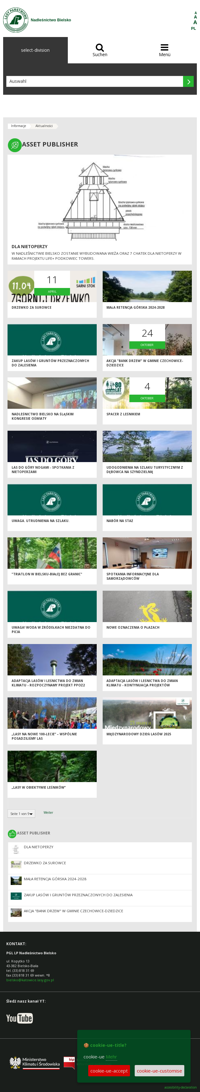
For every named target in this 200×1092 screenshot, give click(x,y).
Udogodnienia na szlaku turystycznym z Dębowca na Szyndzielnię (144, 469)
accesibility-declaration (181, 1087)
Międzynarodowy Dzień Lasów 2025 (138, 734)
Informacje (18, 126)
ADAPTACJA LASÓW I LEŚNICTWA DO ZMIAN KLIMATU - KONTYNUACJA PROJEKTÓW (142, 683)
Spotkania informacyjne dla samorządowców (132, 576)
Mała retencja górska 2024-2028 (135, 307)
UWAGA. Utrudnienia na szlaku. (40, 521)
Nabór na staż (119, 521)
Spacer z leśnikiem (123, 414)
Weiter (48, 812)
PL (193, 28)
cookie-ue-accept (109, 1071)
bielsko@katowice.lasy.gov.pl (30, 979)
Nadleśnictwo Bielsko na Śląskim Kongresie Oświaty (42, 416)
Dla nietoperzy (29, 246)
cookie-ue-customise (159, 1071)
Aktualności (44, 126)
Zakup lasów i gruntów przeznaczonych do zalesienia (78, 894)
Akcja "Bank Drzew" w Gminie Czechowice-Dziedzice (73, 910)
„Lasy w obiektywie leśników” (39, 787)
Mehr (111, 1056)
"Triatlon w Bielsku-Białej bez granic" (47, 574)
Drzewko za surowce (31, 307)
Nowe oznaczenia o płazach (132, 627)
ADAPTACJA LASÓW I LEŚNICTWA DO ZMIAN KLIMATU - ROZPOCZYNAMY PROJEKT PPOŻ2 (48, 683)
